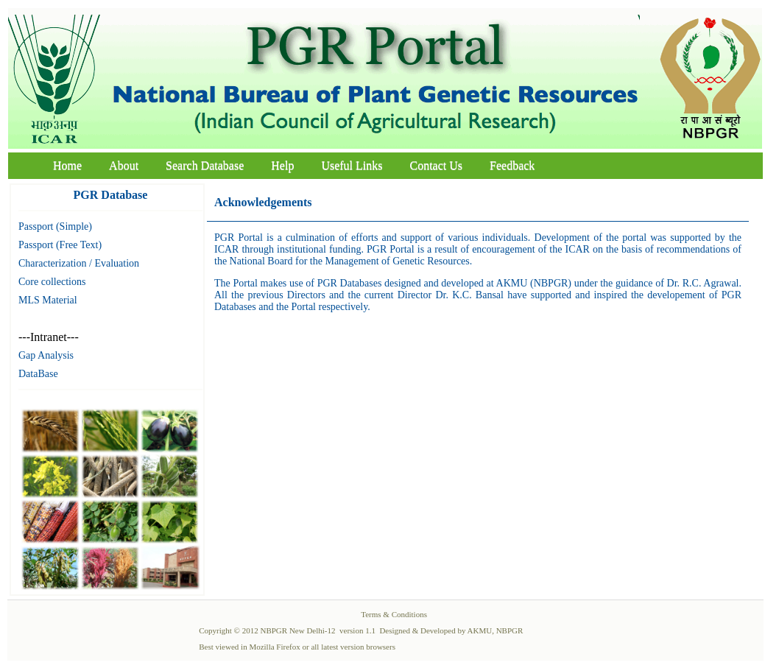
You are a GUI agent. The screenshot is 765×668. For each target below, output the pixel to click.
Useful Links (351, 165)
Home (67, 165)
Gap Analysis (46, 355)
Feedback (512, 165)
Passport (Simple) (55, 226)
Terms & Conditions (394, 614)
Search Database (205, 165)
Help (282, 165)
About (123, 165)
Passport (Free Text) (60, 244)
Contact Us (436, 165)
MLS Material (47, 300)
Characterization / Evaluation (78, 263)
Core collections (51, 281)
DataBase (38, 373)
